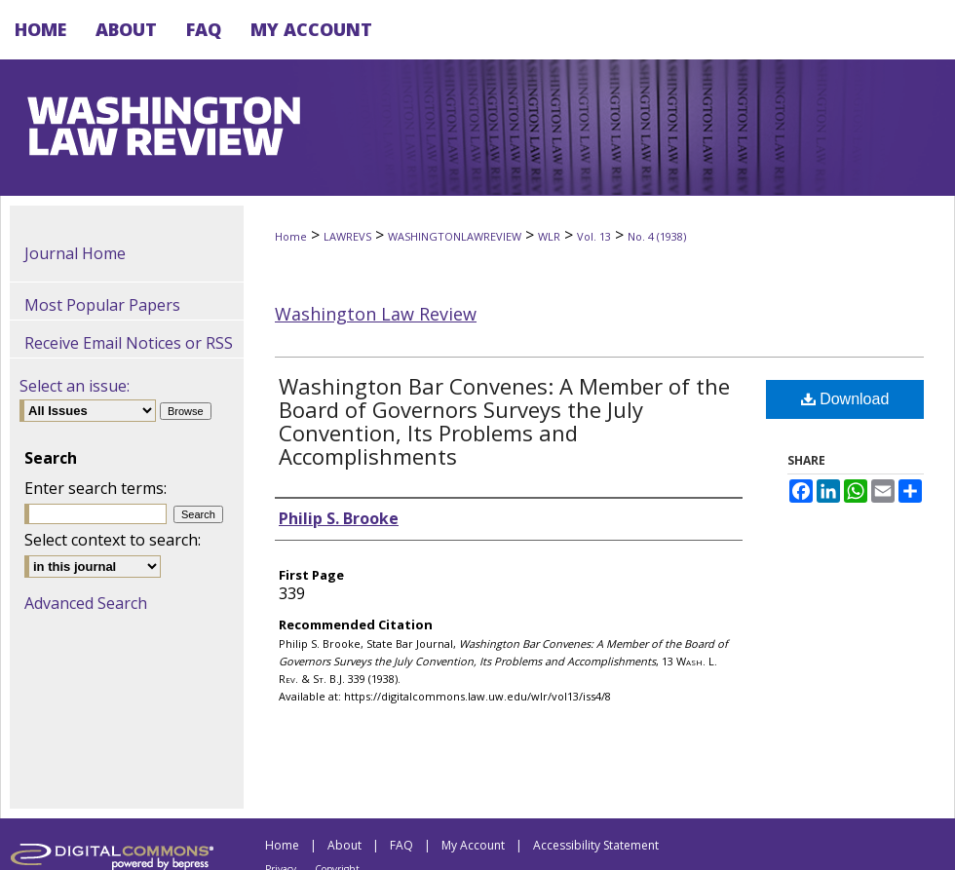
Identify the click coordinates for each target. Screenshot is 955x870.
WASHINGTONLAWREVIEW (454, 236)
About (344, 845)
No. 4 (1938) (657, 236)
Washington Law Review (376, 313)
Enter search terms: (95, 488)
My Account (473, 845)
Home (291, 236)
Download (845, 399)
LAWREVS (347, 236)
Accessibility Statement (596, 845)
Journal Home (75, 253)
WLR (549, 236)
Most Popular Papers (102, 305)
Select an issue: (74, 386)
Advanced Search (85, 603)
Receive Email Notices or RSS (128, 343)
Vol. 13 (594, 236)
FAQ (401, 845)
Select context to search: (112, 539)
